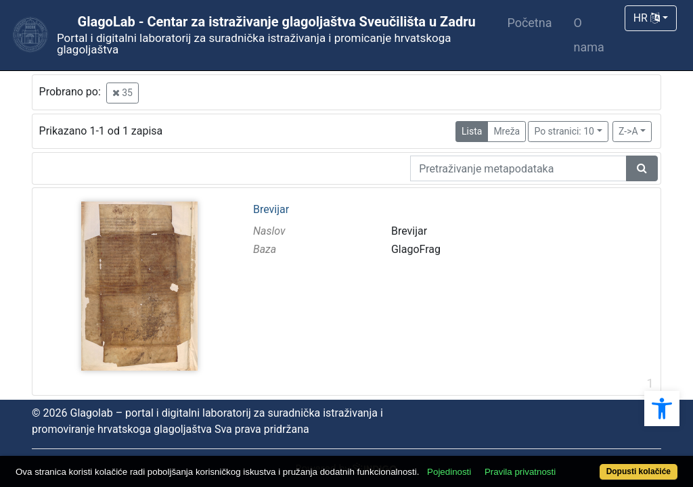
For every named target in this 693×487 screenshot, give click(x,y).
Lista (472, 131)
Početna (529, 23)
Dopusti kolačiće (600, 464)
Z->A (628, 131)
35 (122, 92)
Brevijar (271, 210)
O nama (588, 35)
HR (646, 17)
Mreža (506, 131)
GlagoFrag (416, 249)
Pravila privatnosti (554, 448)
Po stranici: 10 (564, 131)
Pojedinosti (484, 448)
